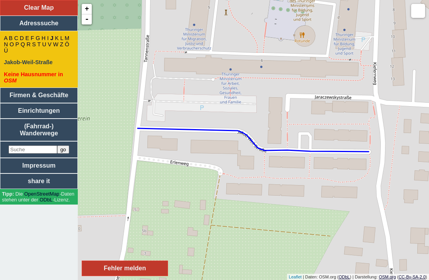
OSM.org (387, 277)
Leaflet (295, 277)
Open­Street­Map (41, 194)
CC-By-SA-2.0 (412, 277)
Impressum (38, 165)
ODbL (46, 200)
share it (39, 181)
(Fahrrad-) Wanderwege (39, 129)
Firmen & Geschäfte (38, 95)
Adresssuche (39, 23)
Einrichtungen (39, 110)
